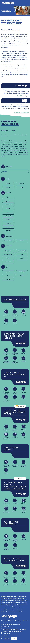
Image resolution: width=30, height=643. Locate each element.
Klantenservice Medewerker (11, 523)
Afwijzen (6, 638)
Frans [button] (8, 272)
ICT (8, 212)
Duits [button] (8, 275)
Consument (8, 204)
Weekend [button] (21, 183)
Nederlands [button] (22, 272)
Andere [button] (8, 279)
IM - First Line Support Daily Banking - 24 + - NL (14, 559)
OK (14, 638)
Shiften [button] (8, 187)
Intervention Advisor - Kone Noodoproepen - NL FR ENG (14, 336)
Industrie (8, 223)
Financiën (8, 219)
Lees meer (5, 635)
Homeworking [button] (8, 240)
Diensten (8, 227)
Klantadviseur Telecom (15, 299)
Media (8, 208)
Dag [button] (22, 187)
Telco (8, 197)
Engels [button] (22, 275)
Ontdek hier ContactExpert (21, 112)
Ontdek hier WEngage (23, 96)
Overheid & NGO (8, 216)
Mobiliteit (8, 230)
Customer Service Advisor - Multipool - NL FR (14, 374)
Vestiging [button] (22, 240)
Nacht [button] (8, 183)
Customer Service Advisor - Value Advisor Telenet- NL (14, 412)
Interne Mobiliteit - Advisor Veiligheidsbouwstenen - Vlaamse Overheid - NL (15, 485)
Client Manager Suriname (11, 449)
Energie (8, 201)
